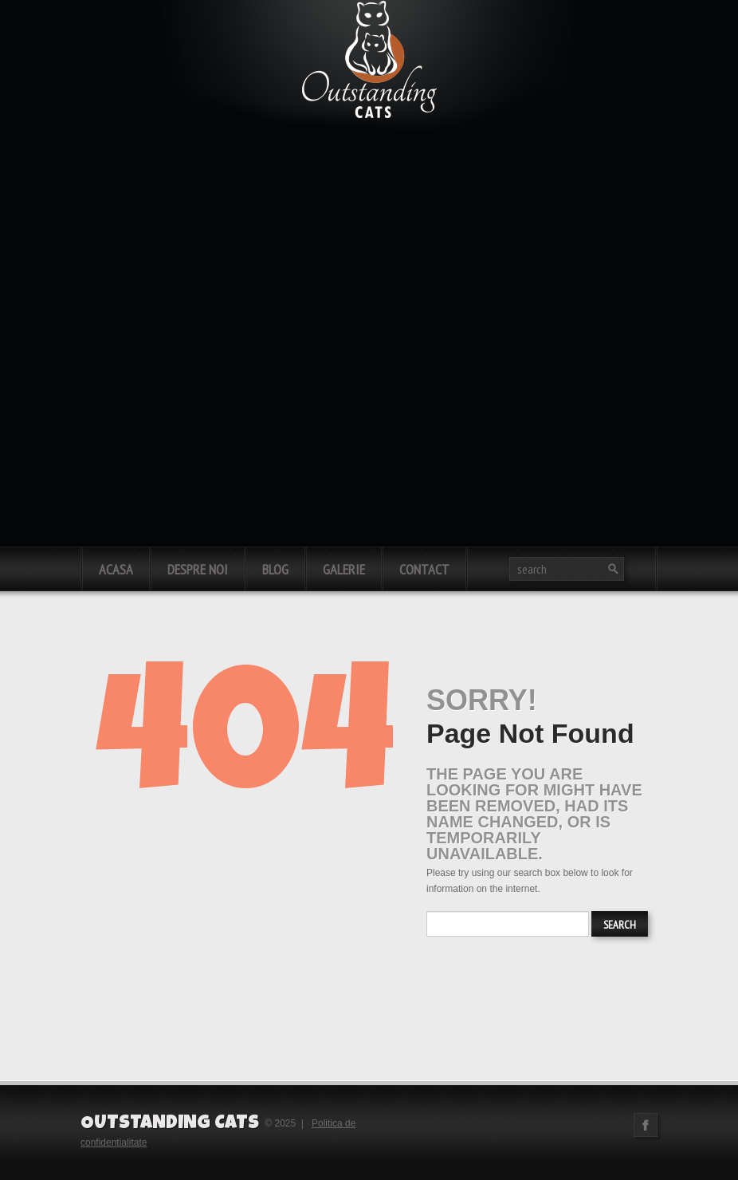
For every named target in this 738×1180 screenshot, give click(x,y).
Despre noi (197, 569)
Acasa (116, 569)
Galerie (344, 569)
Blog (275, 569)
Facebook (646, 1125)
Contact (424, 569)
